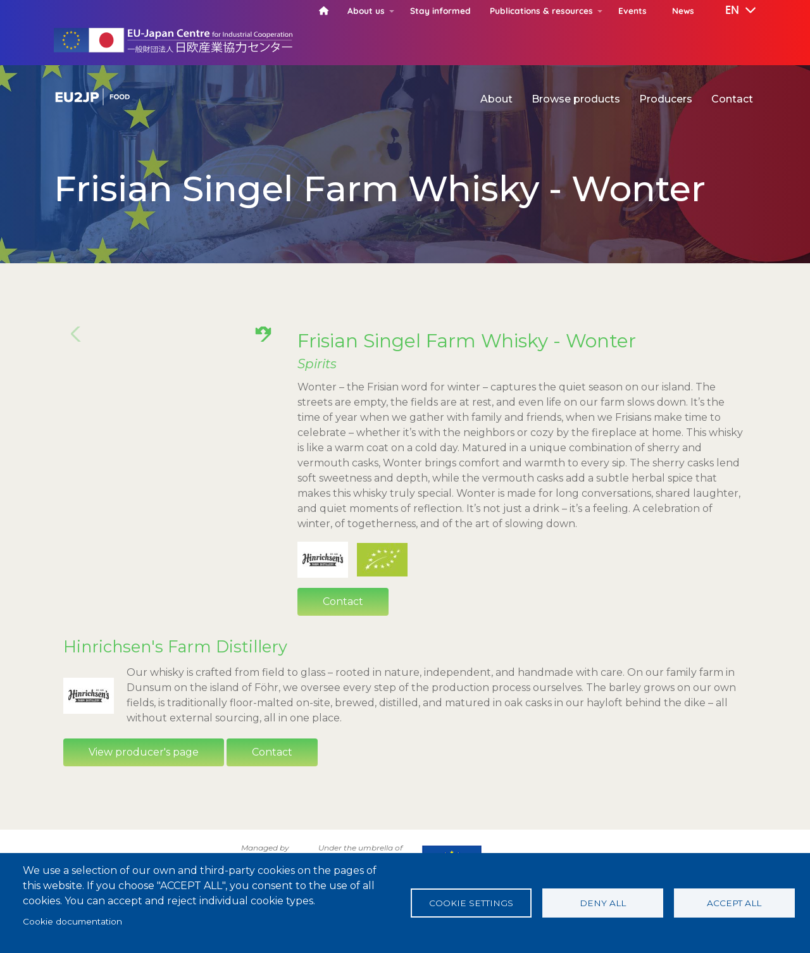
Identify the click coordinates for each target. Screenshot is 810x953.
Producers (665, 99)
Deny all (603, 903)
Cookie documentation (72, 921)
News (683, 10)
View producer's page (144, 785)
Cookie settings (471, 903)
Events (632, 10)
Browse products (576, 99)
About (496, 99)
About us (366, 10)
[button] (731, 11)
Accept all (734, 903)
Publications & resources (541, 10)
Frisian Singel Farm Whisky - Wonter (466, 340)
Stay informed (440, 10)
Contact (732, 99)
